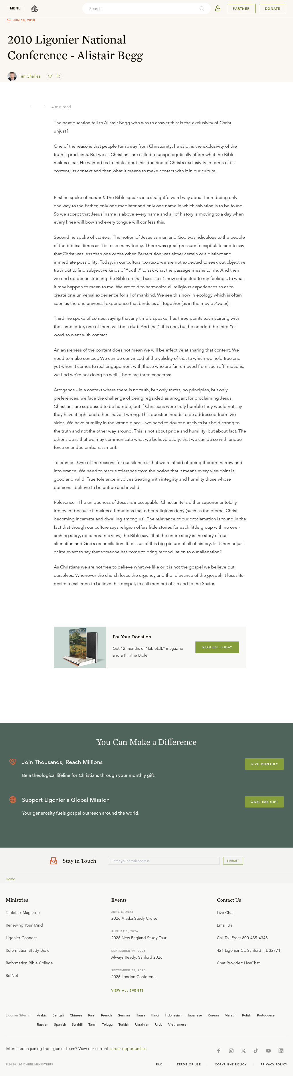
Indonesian (173, 1015)
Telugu (107, 1024)
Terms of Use (189, 1064)
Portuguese (266, 1015)
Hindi (155, 1015)
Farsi (91, 1015)
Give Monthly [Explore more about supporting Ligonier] (264, 764)
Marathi (230, 1015)
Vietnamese (177, 1024)
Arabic (42, 1015)
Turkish (123, 1024)
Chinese (76, 1015)
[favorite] (50, 76)
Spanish (60, 1024)
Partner (241, 9)
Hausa (140, 1015)
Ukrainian (142, 1024)
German (124, 1015)
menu (15, 8)
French (106, 1015)
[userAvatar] (217, 8)
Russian (42, 1024)
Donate (272, 9)
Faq (159, 1064)
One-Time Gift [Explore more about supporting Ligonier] (264, 802)
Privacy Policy (274, 1064)
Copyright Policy (231, 1064)
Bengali (58, 1015)
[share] (57, 76)
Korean (213, 1015)
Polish (246, 1015)
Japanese (194, 1015)
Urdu (159, 1024)
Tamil (92, 1024)
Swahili (77, 1024)
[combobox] (139, 8)
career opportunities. (129, 1048)
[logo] (34, 8)
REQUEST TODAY (217, 647)
